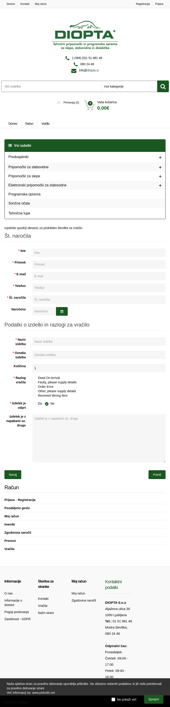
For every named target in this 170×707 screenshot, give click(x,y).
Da (37, 403)
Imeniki (9, 524)
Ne (49, 403)
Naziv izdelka (20, 342)
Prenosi (10, 541)
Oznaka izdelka (20, 355)
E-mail (21, 274)
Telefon (20, 286)
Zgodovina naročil (17, 532)
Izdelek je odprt (19, 405)
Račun (29, 123)
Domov (11, 4)
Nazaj (13, 474)
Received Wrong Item (52, 395)
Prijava (159, 4)
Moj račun (40, 4)
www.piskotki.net (43, 692)
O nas (8, 593)
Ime (23, 250)
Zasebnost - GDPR (17, 619)
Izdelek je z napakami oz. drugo (16, 421)
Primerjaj (68, 102)
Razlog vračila (20, 380)
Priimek (20, 262)
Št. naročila (17, 297)
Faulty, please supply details (57, 382)
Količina (20, 366)
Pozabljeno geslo (17, 508)
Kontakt (24, 4)
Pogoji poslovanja (16, 612)
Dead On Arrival (48, 378)
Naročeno (19, 309)
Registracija (143, 4)
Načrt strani (46, 613)
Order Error (45, 386)
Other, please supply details (56, 391)
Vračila (45, 123)
